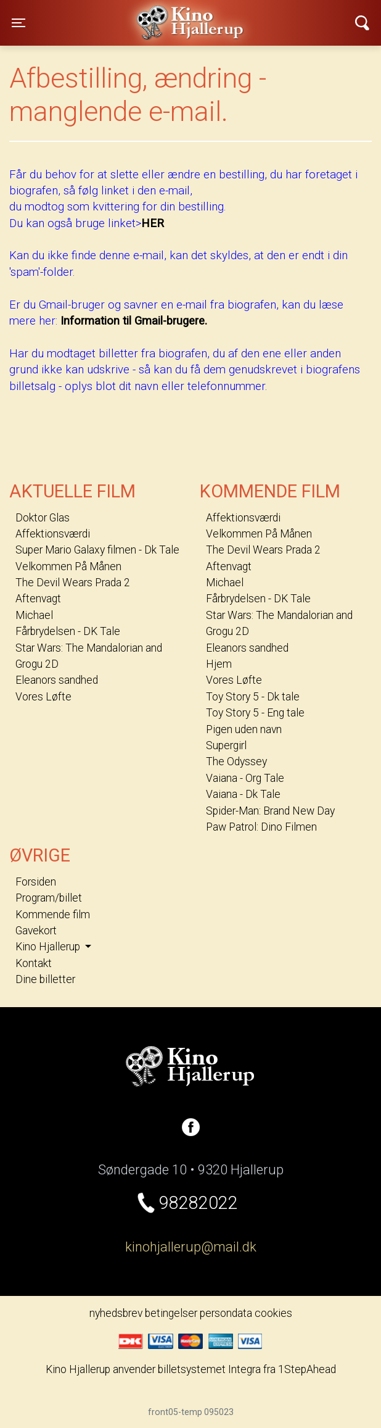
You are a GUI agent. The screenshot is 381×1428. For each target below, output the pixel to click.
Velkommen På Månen (68, 566)
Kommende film (52, 914)
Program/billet (48, 898)
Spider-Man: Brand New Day (270, 811)
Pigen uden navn (244, 729)
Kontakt (33, 963)
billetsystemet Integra (209, 1369)
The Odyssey (236, 761)
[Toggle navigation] (18, 22)
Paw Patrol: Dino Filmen (261, 827)
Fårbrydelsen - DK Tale (67, 631)
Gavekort (36, 930)
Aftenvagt (38, 598)
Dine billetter (45, 979)
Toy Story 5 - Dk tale (253, 697)
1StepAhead (307, 1369)
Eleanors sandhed (56, 680)
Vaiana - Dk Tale (243, 794)
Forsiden (35, 882)
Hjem (219, 664)
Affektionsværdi (52, 534)
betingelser (171, 1313)
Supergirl (226, 745)
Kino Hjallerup (116, 14)
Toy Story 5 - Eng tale (255, 713)
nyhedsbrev (115, 1313)
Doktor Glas (42, 518)
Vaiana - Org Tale (245, 778)
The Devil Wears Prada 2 (72, 582)
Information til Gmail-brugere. (133, 321)
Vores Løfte (43, 697)
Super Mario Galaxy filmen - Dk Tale (97, 550)
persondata (226, 1313)
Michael (34, 615)
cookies (273, 1313)
